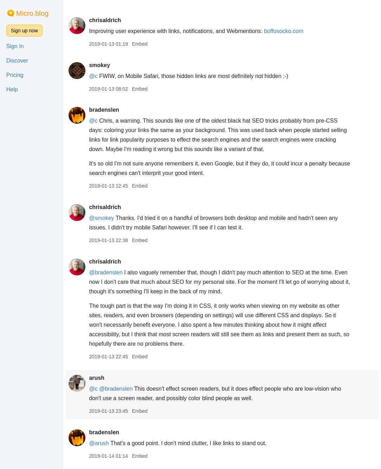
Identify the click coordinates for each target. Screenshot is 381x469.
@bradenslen (105, 272)
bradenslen (104, 110)
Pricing (15, 75)
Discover (17, 61)
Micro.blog (32, 13)
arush (96, 378)
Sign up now (24, 30)
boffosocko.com (283, 31)
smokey (99, 65)
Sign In (15, 46)
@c (93, 76)
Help (12, 89)
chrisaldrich (105, 20)
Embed (139, 44)
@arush (99, 443)
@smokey (101, 218)
